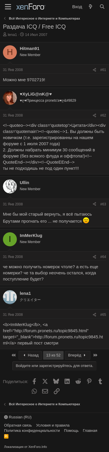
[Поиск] (102, 6)
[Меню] (8, 7)
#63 (103, 204)
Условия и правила (52, 425)
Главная (90, 430)
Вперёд (77, 355)
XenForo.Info (37, 446)
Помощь (71, 430)
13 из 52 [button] (53, 355)
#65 (103, 315)
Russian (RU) (18, 417)
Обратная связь (18, 425)
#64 (103, 257)
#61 (103, 70)
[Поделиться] (94, 70)
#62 (103, 115)
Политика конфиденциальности (32, 430)
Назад (30, 355)
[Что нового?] (90, 6)
